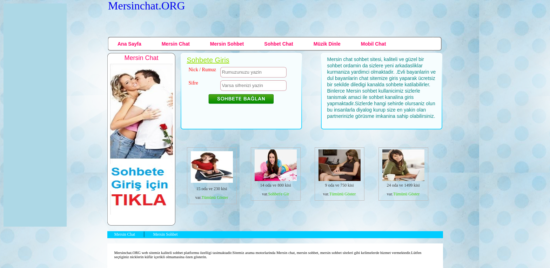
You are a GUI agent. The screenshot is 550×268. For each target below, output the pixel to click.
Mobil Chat (373, 44)
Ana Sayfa (129, 44)
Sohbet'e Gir (278, 194)
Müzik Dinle (327, 44)
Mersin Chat (176, 44)
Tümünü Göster (215, 197)
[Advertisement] (319, 21)
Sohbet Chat (278, 44)
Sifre (193, 83)
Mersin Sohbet (227, 44)
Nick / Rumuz (202, 69)
